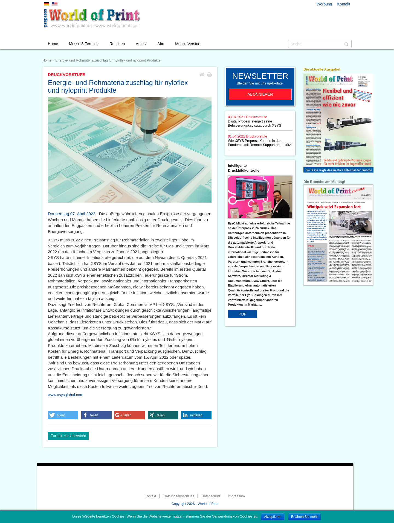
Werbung (324, 4)
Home (53, 44)
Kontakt (343, 4)
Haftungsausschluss (179, 496)
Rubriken (117, 44)
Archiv (141, 44)
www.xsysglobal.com (65, 395)
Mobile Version (187, 44)
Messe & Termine (84, 44)
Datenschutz (210, 496)
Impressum (236, 496)
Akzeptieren (272, 517)
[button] (63, 415)
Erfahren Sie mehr (304, 517)
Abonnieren (260, 94)
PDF (242, 314)
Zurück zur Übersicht (68, 436)
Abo (160, 44)
